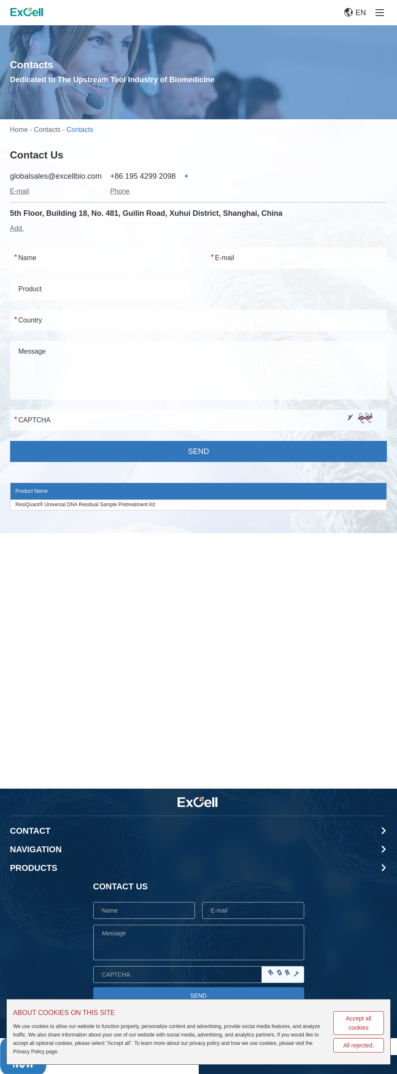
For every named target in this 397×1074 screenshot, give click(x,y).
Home (19, 129)
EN (355, 12)
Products (33, 868)
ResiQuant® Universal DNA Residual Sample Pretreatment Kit (85, 504)
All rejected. (358, 1045)
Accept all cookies (359, 1023)
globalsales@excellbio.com (56, 176)
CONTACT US (120, 886)
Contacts (47, 129)
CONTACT (30, 830)
